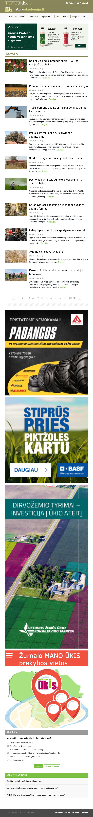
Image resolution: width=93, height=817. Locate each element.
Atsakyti (38, 766)
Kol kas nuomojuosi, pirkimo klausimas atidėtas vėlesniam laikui (34, 753)
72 (46, 298)
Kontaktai (84, 812)
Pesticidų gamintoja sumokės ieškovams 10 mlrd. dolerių (55, 181)
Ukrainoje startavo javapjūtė (46, 251)
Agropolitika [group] (46, 17)
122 (75, 298)
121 (70, 298)
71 (42, 298)
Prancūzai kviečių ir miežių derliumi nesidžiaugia (58, 86)
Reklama (75, 812)
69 (33, 298)
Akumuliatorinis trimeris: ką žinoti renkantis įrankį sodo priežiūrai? (32, 788)
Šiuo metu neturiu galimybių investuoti (23, 757)
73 (51, 298)
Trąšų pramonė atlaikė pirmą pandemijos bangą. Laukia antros (58, 109)
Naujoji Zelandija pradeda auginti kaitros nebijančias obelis (53, 62)
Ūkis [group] (57, 17)
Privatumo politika (62, 812)
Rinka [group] (65, 17)
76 (64, 298)
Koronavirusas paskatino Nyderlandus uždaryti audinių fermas (57, 206)
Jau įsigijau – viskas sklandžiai (20, 742)
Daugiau (46, 78)
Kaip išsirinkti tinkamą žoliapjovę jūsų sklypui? (25, 781)
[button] (5, 16)
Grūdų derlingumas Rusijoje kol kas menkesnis (57, 158)
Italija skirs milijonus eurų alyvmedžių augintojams (51, 134)
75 (60, 298)
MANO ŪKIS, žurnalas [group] (17, 17)
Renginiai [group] (75, 17)
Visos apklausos (52, 766)
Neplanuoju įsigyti (15, 760)
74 (55, 298)
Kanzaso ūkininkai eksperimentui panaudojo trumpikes (56, 272)
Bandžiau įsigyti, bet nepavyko (20, 746)
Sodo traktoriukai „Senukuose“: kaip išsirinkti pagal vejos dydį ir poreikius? (36, 795)
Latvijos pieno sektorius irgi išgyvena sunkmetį (57, 230)
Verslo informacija (17, 775)
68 (28, 298)
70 (37, 298)
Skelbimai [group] (34, 17)
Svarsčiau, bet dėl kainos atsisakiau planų (25, 750)
